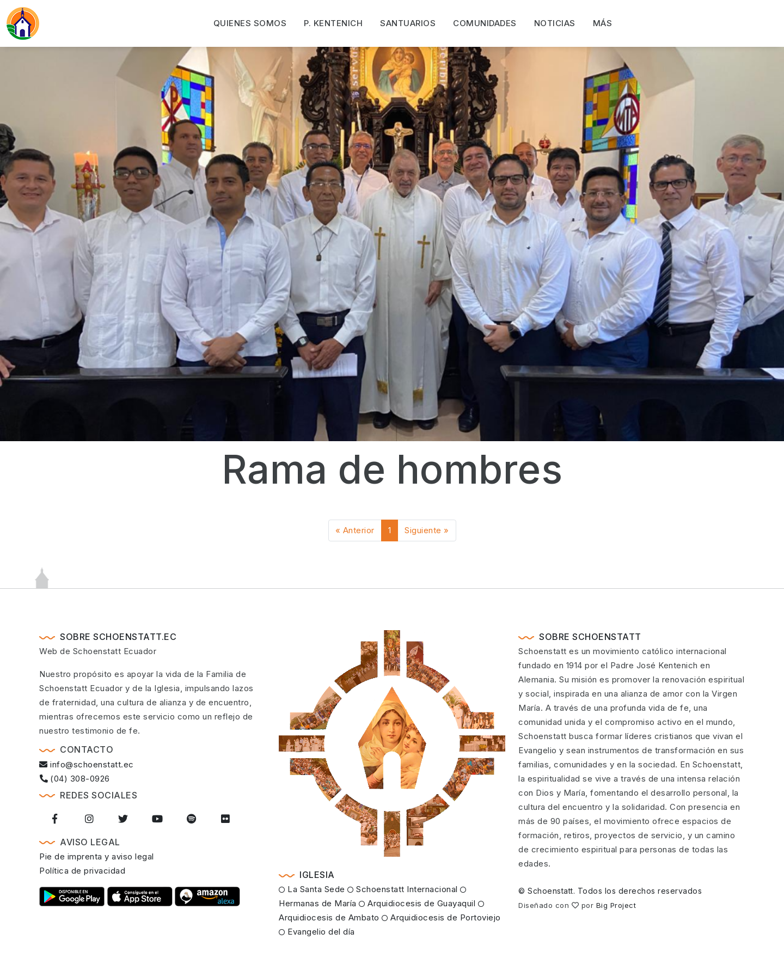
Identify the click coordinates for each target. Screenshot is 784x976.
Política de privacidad (82, 870)
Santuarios (408, 22)
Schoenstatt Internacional (402, 889)
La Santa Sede (312, 889)
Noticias (554, 22)
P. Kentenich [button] (333, 22)
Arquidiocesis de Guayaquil (417, 903)
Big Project (616, 905)
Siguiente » (427, 530)
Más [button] (602, 22)
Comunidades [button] (485, 22)
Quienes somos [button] (250, 22)
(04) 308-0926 (74, 778)
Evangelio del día (317, 931)
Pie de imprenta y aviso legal (96, 856)
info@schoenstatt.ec (86, 764)
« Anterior (355, 530)
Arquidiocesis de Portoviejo (441, 917)
